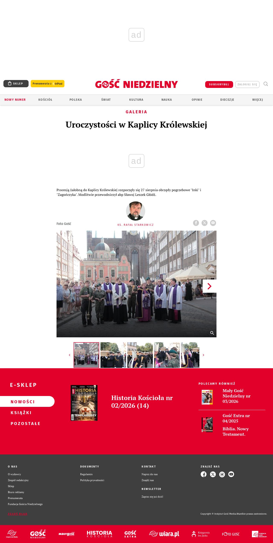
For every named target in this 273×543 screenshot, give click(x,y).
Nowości (20, 401)
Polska (76, 100)
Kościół (45, 100)
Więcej (257, 100)
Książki (20, 412)
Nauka (166, 100)
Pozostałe (20, 423)
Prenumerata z (47, 83)
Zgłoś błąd (18, 513)
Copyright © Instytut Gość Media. (218, 513)
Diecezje (227, 100)
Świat (106, 100)
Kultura (136, 100)
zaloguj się (247, 84)
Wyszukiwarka (266, 84)
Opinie (197, 100)
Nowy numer (15, 100)
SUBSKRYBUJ (219, 84)
